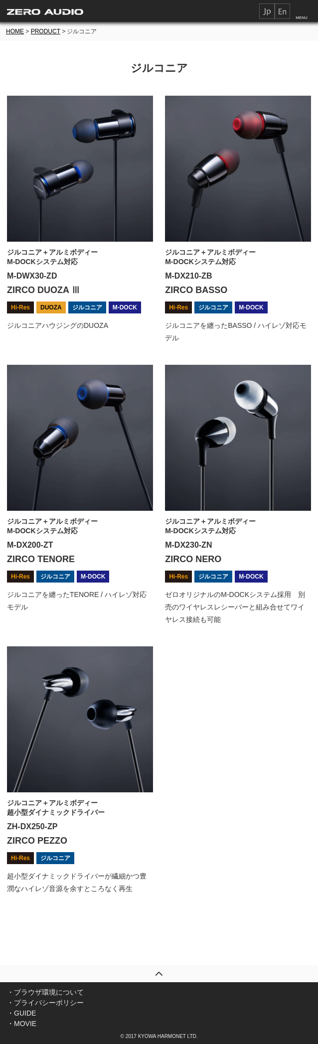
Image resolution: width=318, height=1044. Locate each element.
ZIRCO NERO (193, 559)
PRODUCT (45, 31)
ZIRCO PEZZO (37, 841)
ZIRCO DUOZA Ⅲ (43, 290)
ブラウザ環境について (49, 992)
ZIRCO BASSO (196, 290)
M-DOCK (125, 307)
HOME (15, 31)
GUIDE (25, 1013)
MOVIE (25, 1024)
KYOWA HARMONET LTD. (168, 1036)
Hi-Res (20, 307)
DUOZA (51, 307)
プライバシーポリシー (49, 1003)
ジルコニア (87, 307)
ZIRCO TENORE (41, 559)
